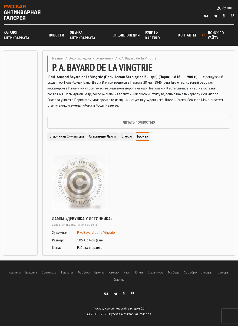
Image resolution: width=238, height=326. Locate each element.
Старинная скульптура (67, 136)
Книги (139, 272)
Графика (31, 272)
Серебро (190, 272)
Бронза (142, 136)
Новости (56, 35)
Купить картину (152, 35)
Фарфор (83, 272)
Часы (126, 272)
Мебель (173, 272)
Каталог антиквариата (16, 35)
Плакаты (67, 272)
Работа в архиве (89, 247)
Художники (104, 58)
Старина (119, 279)
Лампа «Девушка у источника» (82, 218)
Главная (57, 58)
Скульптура (155, 272)
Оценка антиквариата (82, 35)
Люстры (207, 272)
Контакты (187, 35)
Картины (15, 272)
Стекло (127, 136)
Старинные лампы (102, 136)
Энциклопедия (126, 35)
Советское (49, 272)
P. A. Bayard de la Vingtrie (96, 232)
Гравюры (223, 272)
